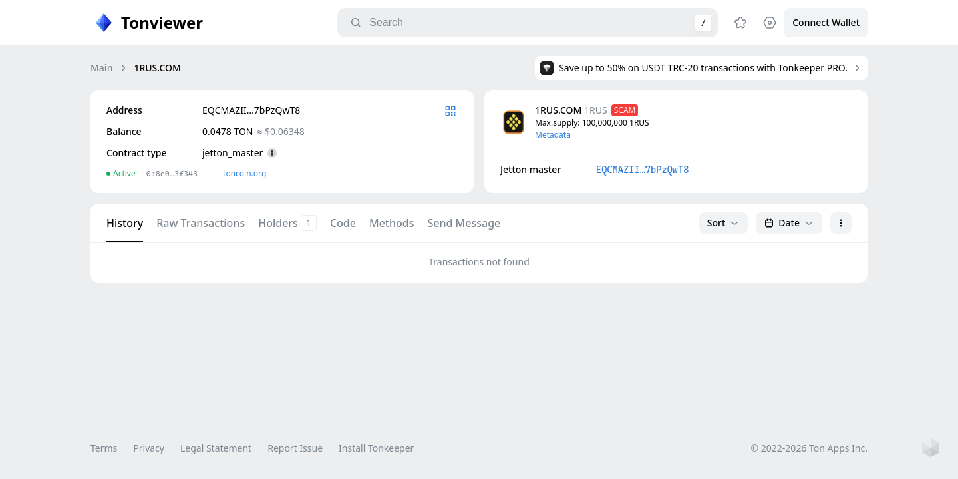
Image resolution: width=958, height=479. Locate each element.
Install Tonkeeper (376, 448)
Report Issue (295, 448)
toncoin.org (244, 173)
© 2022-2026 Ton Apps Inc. (809, 448)
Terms (103, 448)
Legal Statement (215, 448)
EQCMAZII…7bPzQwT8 (642, 169)
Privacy (148, 448)
